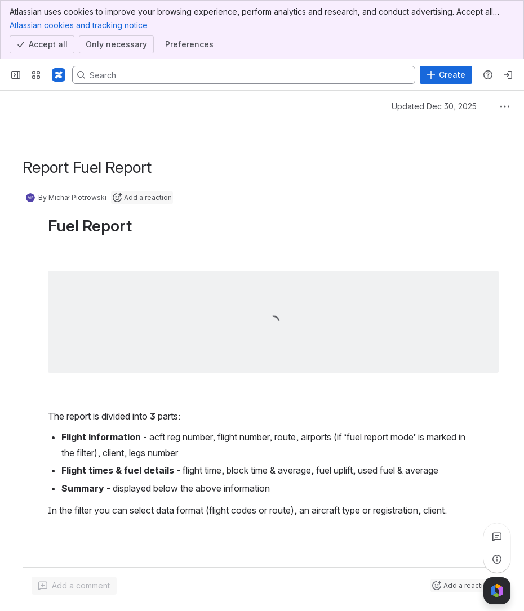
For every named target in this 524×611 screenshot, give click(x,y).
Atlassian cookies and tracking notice (79, 25)
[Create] (446, 75)
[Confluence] (59, 75)
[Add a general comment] (74, 586)
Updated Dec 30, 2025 (434, 106)
